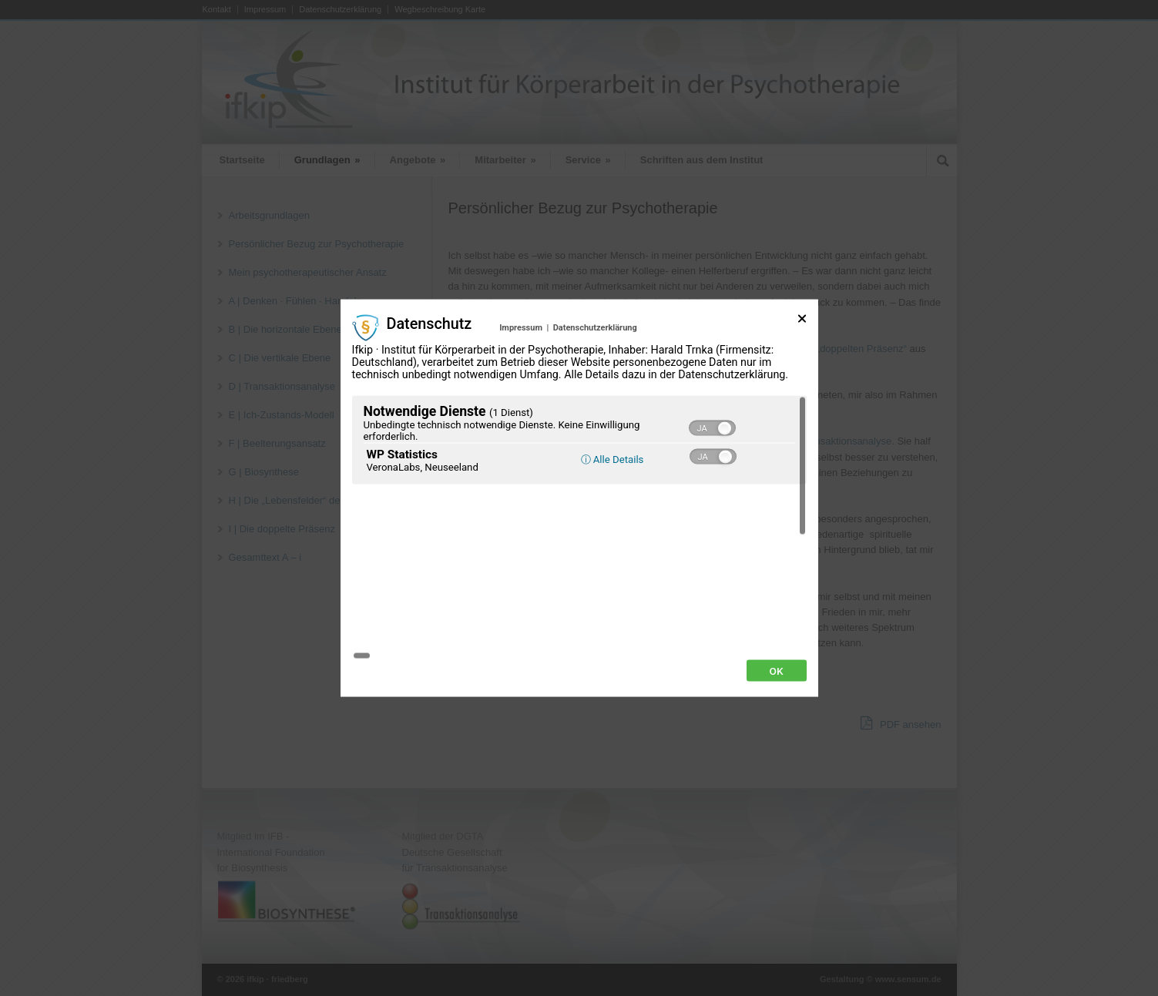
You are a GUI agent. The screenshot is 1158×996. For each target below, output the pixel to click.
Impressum (520, 413)
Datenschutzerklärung (595, 413)
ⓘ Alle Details (612, 545)
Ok (777, 584)
